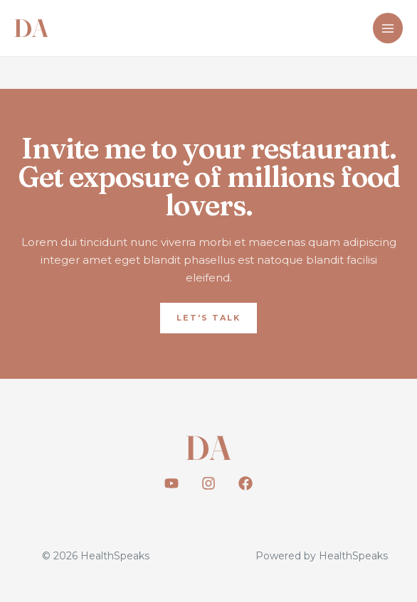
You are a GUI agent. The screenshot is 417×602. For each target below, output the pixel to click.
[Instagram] (208, 483)
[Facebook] (245, 483)
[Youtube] (171, 483)
